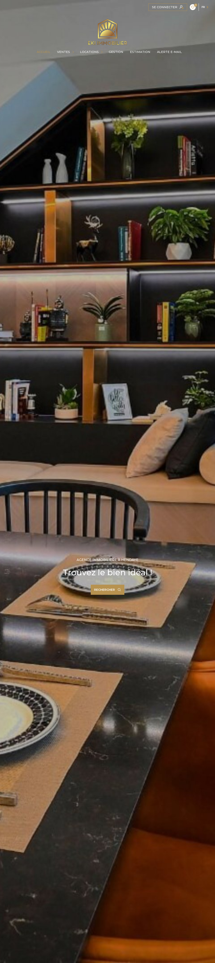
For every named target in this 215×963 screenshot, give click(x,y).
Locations (89, 51)
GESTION (116, 51)
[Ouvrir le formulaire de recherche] (107, 590)
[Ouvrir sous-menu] (74, 52)
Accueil (43, 51)
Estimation (140, 51)
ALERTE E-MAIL (169, 51)
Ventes (63, 51)
